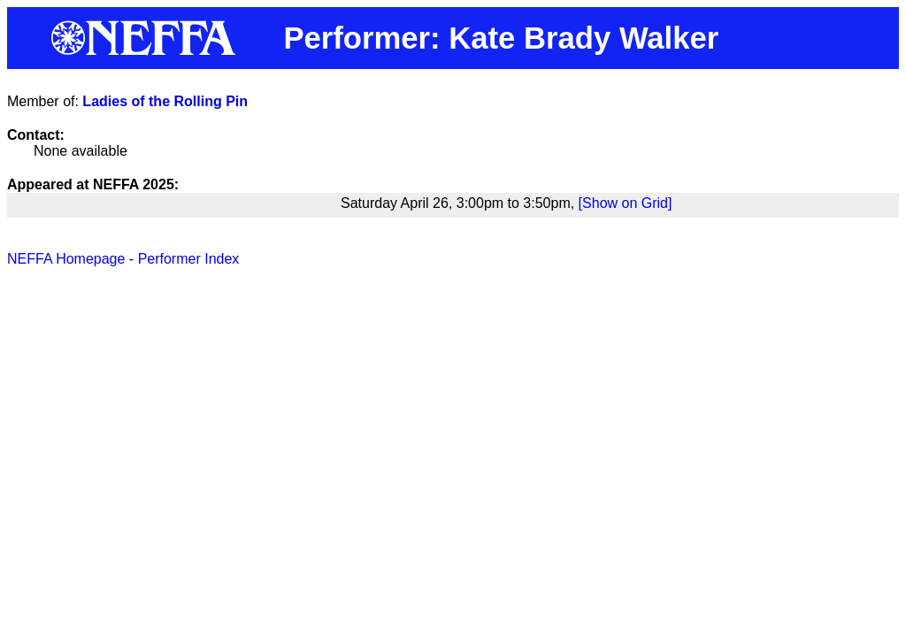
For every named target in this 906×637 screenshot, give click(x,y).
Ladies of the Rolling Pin (165, 101)
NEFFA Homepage (66, 258)
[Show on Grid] (625, 203)
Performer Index (189, 258)
